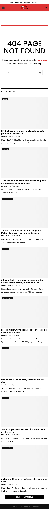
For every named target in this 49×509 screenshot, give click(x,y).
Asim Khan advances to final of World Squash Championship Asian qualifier (23, 182)
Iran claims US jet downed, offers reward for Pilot (22, 381)
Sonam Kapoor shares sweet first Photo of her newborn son (23, 430)
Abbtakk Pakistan (7, 298)
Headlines (5, 149)
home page (42, 60)
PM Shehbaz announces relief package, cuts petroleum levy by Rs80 (22, 132)
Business (27, 2)
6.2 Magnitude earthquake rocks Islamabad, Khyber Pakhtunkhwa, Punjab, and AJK (23, 281)
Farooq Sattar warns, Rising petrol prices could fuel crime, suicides (24, 331)
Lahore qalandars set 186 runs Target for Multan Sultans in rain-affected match (21, 231)
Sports (34, 2)
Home (11, 2)
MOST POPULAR (7, 199)
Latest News (8, 91)
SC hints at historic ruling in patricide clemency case (24, 480)
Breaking (18, 2)
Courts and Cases (7, 447)
